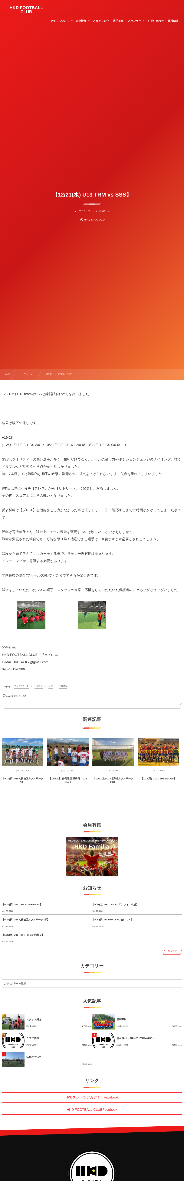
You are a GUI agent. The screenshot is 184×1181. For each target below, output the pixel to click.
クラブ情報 (32, 1038)
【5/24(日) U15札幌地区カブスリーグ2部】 (25, 919)
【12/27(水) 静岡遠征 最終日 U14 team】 (68, 784)
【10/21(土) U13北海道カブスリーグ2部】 (113, 784)
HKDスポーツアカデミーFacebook (92, 1097)
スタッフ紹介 (33, 1019)
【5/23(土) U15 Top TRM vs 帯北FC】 (23, 934)
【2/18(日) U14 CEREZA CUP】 (158, 782)
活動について (33, 1057)
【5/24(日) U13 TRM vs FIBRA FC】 (22, 904)
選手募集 (121, 1019)
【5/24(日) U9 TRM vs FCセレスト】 (112, 919)
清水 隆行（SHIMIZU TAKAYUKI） (136, 1038)
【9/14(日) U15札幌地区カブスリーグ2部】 (22, 784)
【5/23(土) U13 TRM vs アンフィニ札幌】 (115, 904)
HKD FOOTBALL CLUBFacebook (92, 1109)
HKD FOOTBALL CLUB (26, 10)
